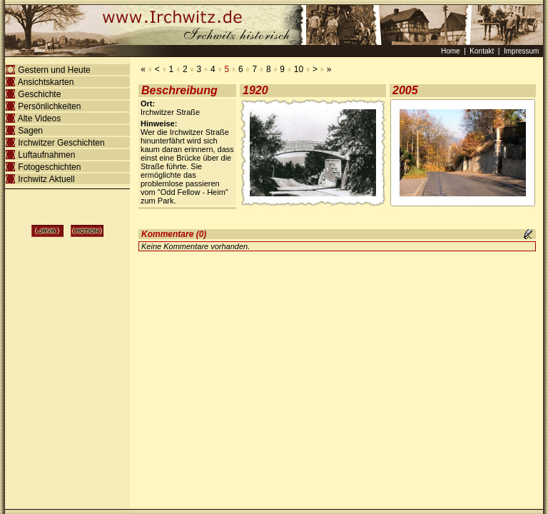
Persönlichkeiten (49, 106)
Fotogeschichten (49, 167)
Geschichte (40, 94)
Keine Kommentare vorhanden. (195, 246)
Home (452, 51)
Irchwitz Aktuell (46, 179)
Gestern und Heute (54, 70)
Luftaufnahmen (47, 155)
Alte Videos (40, 119)
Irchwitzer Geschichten (61, 143)
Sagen (30, 131)
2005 (405, 90)
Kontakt (482, 51)
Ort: (148, 103)
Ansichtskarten (46, 82)
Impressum (521, 51)
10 (299, 69)
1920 (255, 90)
